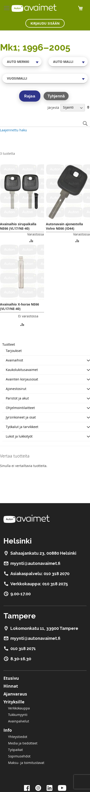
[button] (31, 240)
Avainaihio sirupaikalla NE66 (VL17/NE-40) (18, 226)
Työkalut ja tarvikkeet (22, 427)
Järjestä (53, 107)
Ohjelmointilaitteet (20, 408)
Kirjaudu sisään (45, 23)
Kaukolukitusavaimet (22, 369)
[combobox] (22, 61)
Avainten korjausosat (22, 379)
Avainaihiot (14, 360)
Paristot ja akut (17, 398)
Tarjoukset (14, 350)
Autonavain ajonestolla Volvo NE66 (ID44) (64, 226)
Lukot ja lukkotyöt (19, 436)
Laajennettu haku (13, 130)
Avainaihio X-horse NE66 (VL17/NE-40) (19, 306)
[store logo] (34, 8)
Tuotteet (8, 344)
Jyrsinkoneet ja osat (21, 417)
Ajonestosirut (16, 388)
